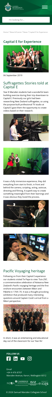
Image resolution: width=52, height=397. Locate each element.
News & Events (15, 32)
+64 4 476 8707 (14, 372)
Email (9, 369)
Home (5, 32)
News (25, 32)
